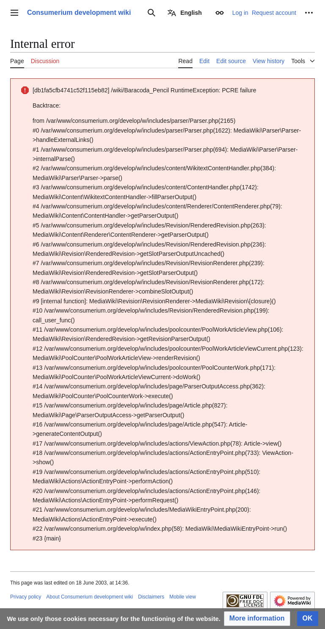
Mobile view (182, 597)
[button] (257, 618)
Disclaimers (151, 597)
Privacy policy (25, 597)
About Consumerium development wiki (89, 597)
